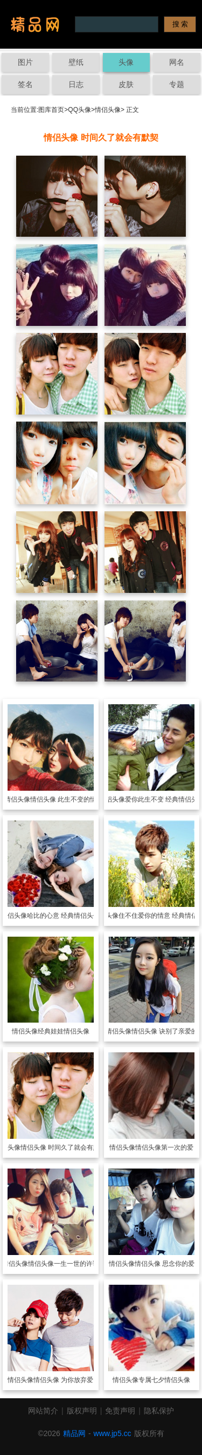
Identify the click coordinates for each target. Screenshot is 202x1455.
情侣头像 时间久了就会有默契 (63, 1147)
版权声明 (82, 1410)
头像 (126, 62)
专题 (176, 84)
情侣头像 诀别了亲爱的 (164, 1031)
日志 (75, 84)
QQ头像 (79, 110)
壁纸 (75, 62)
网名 (176, 62)
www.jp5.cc (112, 1433)
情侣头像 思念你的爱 (164, 1263)
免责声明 (120, 1410)
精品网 (74, 1433)
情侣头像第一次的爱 (164, 1147)
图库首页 (51, 110)
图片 (25, 62)
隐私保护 (159, 1410)
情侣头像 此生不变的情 (63, 799)
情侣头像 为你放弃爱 (63, 1380)
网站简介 (43, 1410)
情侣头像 (108, 110)
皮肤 (126, 84)
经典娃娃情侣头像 (63, 1031)
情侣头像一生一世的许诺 (63, 1263)
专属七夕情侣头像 (164, 1380)
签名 (25, 84)
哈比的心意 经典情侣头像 (63, 915)
